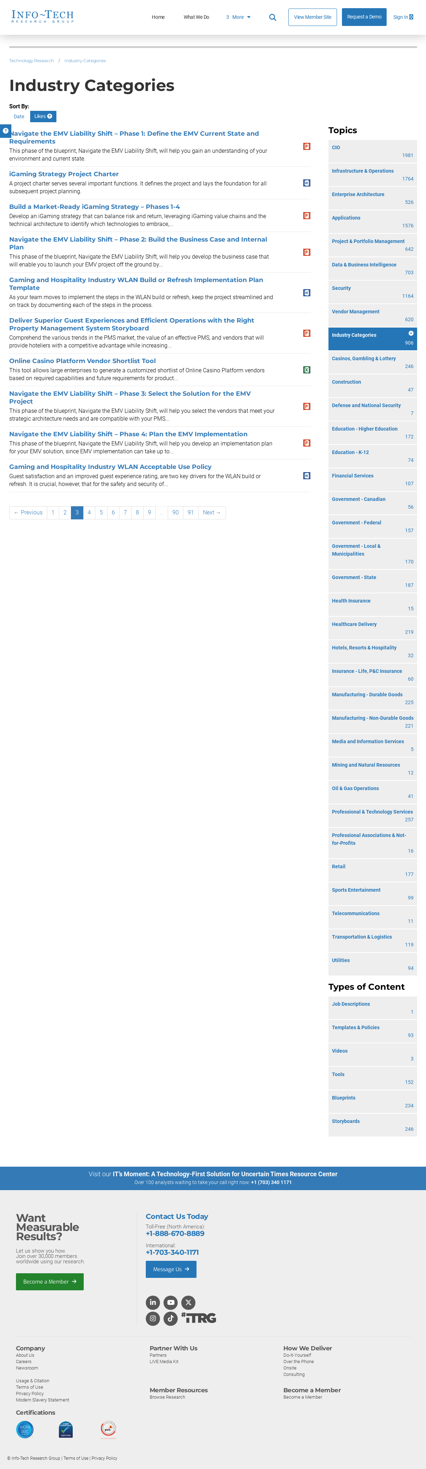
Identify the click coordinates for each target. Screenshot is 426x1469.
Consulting (294, 1374)
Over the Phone (298, 1361)
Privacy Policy (30, 1393)
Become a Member (50, 1281)
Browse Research (167, 1396)
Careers (24, 1361)
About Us (25, 1354)
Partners (158, 1354)
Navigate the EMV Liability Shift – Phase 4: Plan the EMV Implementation (128, 434)
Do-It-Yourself (297, 1354)
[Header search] (273, 17)
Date (19, 116)
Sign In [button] (403, 17)
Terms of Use (29, 1386)
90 (175, 512)
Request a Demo (364, 17)
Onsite (290, 1367)
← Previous (28, 512)
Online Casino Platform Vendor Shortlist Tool (82, 360)
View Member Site (312, 17)
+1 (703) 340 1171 (271, 1182)
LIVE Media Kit (164, 1361)
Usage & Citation (32, 1380)
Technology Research (31, 60)
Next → (212, 512)
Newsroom (27, 1367)
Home (158, 17)
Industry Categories (85, 60)
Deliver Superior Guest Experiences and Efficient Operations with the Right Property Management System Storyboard (131, 324)
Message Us (171, 1269)
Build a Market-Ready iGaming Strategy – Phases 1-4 (94, 206)
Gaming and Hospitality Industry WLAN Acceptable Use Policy (110, 466)
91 (191, 512)
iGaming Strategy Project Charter (64, 174)
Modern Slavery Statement (42, 1399)
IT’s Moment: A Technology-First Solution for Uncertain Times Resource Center (225, 1174)
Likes (43, 116)
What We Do (196, 17)
